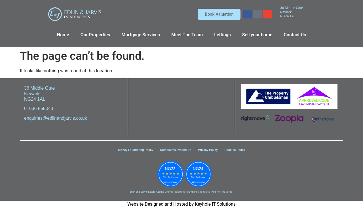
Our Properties (95, 34)
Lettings (222, 34)
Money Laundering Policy (135, 150)
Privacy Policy (208, 150)
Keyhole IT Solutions (215, 204)
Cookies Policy (234, 150)
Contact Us (295, 34)
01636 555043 (38, 108)
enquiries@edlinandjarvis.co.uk (55, 118)
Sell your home (257, 34)
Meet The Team (187, 34)
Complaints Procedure (175, 150)
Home (63, 34)
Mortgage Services (140, 34)
